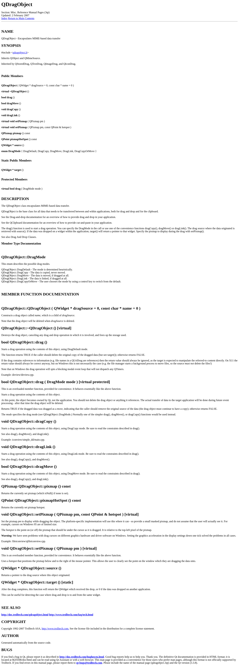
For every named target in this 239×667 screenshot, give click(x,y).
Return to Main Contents (21, 18)
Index (4, 18)
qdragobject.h (20, 52)
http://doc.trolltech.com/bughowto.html (81, 656)
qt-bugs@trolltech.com (89, 662)
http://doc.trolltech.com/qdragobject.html (24, 614)
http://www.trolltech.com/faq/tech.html (71, 614)
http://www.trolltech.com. (55, 628)
